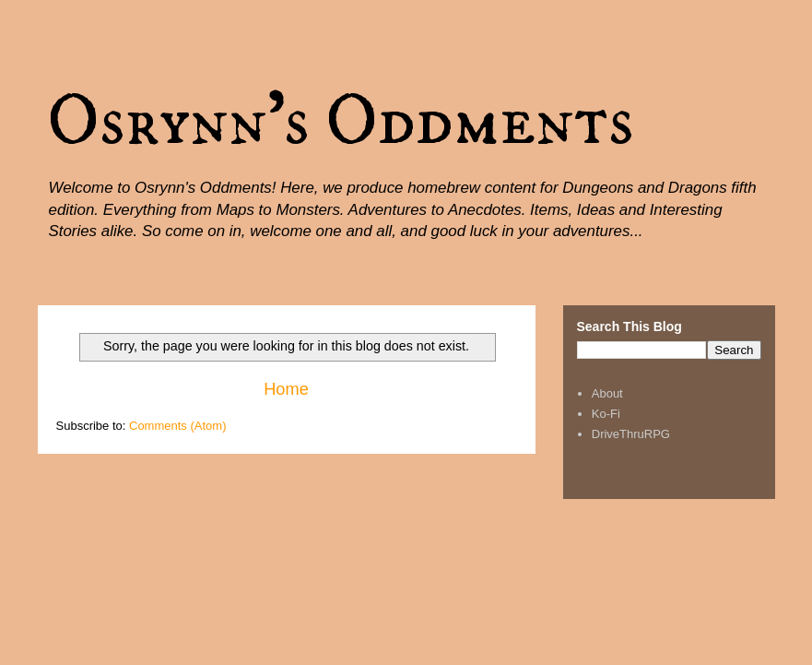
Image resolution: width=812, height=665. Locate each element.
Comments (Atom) (177, 426)
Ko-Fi (606, 414)
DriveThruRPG (631, 434)
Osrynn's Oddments (340, 122)
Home (286, 389)
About (607, 393)
